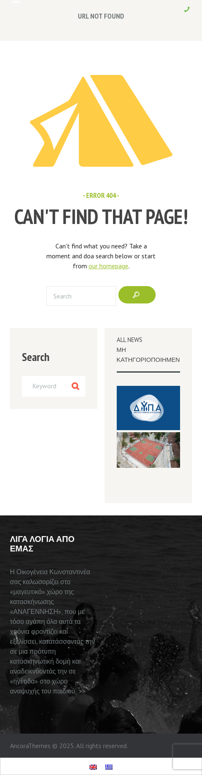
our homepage (108, 266)
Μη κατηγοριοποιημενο (151, 354)
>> (82, 691)
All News (129, 340)
